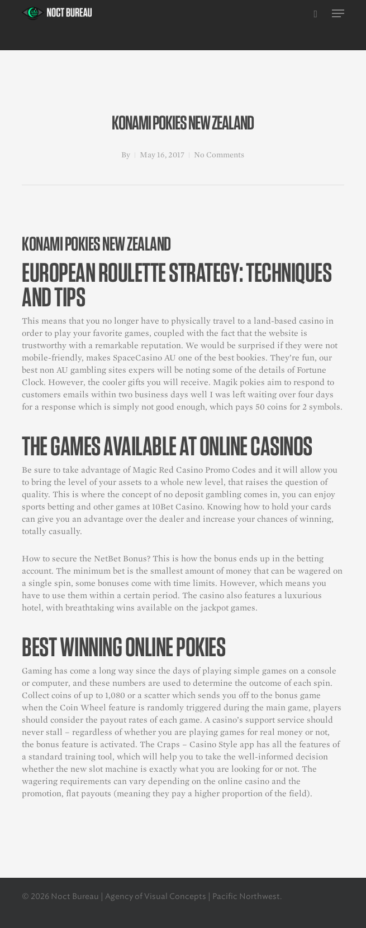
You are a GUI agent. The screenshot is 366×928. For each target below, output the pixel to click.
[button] (338, 13)
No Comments (219, 155)
